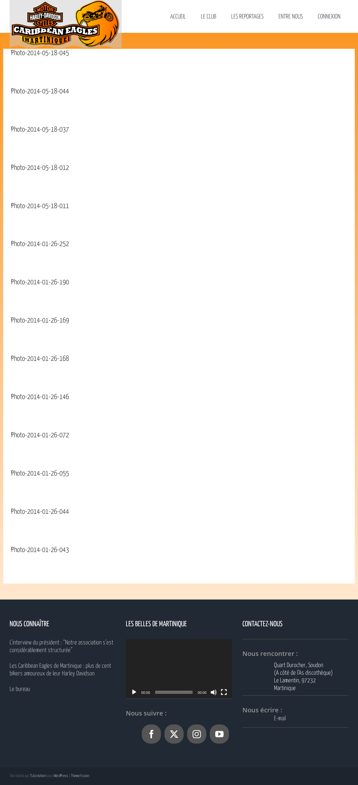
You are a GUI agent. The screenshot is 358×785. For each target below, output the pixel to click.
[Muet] (213, 692)
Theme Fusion (80, 776)
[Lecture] (134, 692)
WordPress (61, 776)
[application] (179, 669)
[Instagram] (196, 734)
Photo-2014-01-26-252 (40, 244)
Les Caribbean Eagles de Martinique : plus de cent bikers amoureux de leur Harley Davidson (60, 670)
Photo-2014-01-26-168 (40, 358)
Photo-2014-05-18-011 (40, 206)
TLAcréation (38, 776)
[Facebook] (151, 734)
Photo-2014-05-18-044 (40, 91)
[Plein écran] (224, 692)
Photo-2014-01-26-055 (40, 473)
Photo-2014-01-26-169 (40, 320)
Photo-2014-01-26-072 (40, 435)
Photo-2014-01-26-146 (40, 397)
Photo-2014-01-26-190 (40, 282)
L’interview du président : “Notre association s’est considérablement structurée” (61, 646)
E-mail (280, 719)
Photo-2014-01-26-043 (40, 550)
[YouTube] (219, 734)
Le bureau (20, 689)
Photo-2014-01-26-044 (40, 511)
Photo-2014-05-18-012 (40, 167)
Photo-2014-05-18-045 (40, 53)
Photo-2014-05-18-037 (40, 129)
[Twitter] (174, 734)
